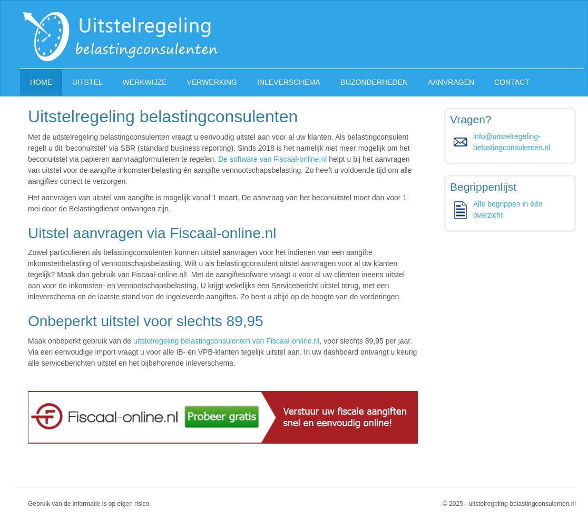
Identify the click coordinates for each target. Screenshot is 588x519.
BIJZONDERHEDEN (374, 82)
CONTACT (512, 82)
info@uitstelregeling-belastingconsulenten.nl (511, 142)
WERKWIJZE (145, 82)
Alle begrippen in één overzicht (508, 209)
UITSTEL (87, 82)
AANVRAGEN (451, 82)
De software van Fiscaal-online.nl (272, 159)
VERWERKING (212, 82)
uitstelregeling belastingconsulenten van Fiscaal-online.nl (226, 341)
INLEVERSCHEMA (288, 82)
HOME (41, 82)
